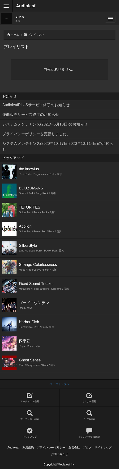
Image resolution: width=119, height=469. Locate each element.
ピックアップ (29, 433)
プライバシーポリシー (51, 447)
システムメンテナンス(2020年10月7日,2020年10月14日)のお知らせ (57, 146)
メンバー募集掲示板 (89, 433)
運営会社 (74, 447)
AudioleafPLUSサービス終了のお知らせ (36, 105)
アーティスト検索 (29, 415)
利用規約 (28, 447)
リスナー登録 (89, 398)
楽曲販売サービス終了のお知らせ (30, 115)
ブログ (87, 447)
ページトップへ (59, 384)
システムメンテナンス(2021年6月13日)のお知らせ (45, 124)
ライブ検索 (89, 415)
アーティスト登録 (29, 398)
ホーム (15, 34)
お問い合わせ (59, 454)
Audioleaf (25, 6)
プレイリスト (36, 34)
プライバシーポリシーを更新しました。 (36, 134)
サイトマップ (102, 447)
